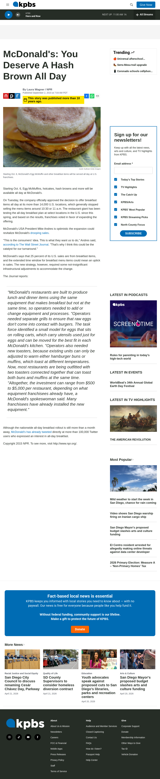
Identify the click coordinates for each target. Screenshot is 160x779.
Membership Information (133, 737)
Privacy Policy (57, 760)
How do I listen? (94, 749)
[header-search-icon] (132, 4)
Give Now (146, 5)
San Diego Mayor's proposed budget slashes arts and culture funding (131, 531)
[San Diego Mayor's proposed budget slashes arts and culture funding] (137, 659)
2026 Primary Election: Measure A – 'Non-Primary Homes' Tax (132, 564)
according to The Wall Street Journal (25, 244)
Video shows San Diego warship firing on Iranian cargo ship (131, 515)
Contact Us (91, 737)
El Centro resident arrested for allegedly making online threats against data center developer (131, 549)
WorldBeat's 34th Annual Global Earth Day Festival (131, 384)
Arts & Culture (127, 673)
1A (125, 15)
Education (87, 673)
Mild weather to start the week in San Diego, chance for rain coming (133, 501)
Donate (80, 629)
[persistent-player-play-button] (8, 16)
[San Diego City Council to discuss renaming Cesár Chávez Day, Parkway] (22, 659)
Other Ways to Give (130, 743)
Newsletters (56, 732)
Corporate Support (130, 726)
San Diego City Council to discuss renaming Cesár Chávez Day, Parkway (22, 683)
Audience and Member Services (101, 726)
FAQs (88, 743)
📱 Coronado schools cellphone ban (132, 73)
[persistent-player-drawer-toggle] (144, 15)
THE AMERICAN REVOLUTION (130, 439)
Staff (52, 765)
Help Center (92, 760)
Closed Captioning (95, 732)
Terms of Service (58, 771)
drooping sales (39, 233)
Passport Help (93, 754)
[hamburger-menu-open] (8, 5)
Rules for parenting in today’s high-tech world (130, 357)
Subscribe (133, 233)
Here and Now (33, 17)
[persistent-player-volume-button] (18, 15)
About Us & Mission (60, 726)
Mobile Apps (56, 749)
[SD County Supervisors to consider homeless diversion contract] (60, 659)
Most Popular (122, 460)
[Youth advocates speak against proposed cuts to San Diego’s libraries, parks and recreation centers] (99, 659)
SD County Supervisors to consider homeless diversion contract (58, 683)
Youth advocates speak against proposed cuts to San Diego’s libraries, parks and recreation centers (99, 687)
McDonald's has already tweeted (31, 432)
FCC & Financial (58, 743)
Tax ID (124, 749)
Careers (54, 737)
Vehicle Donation (129, 754)
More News (15, 645)
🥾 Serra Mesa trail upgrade (130, 64)
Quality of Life (50, 673)
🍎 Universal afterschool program (128, 60)
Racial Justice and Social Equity (21, 673)
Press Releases (58, 754)
